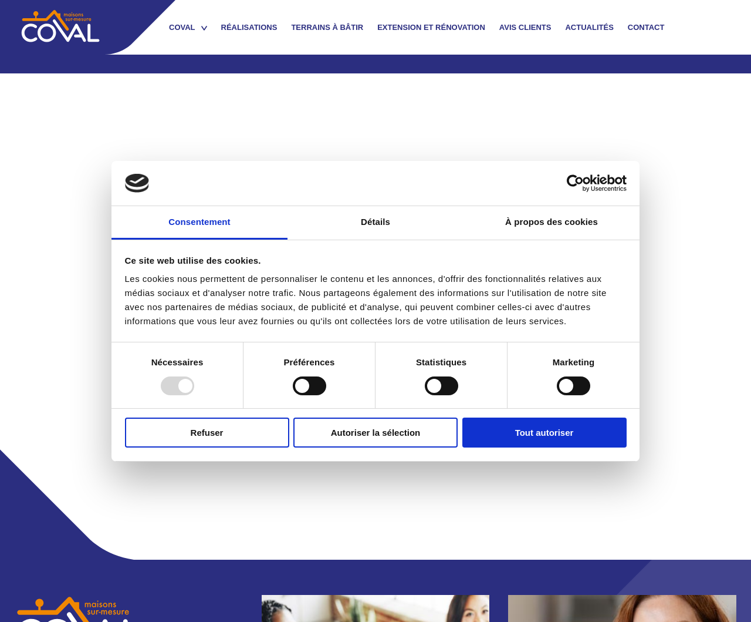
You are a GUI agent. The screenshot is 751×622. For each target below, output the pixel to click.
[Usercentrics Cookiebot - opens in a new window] (575, 183)
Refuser (207, 433)
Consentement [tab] (199, 222)
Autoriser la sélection (376, 433)
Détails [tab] (375, 222)
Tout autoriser (544, 433)
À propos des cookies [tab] (551, 222)
